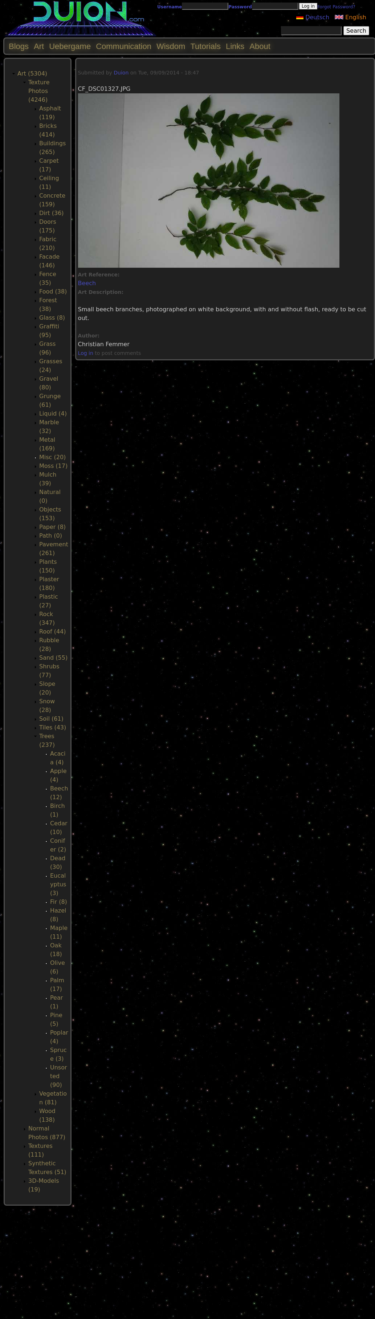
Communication (123, 46)
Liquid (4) (53, 413)
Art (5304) (32, 73)
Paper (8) (52, 526)
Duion (121, 73)
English (350, 17)
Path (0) (50, 535)
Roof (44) (52, 631)
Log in (85, 353)
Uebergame (70, 46)
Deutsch (312, 17)
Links (235, 46)
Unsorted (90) (58, 1076)
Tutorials (205, 46)
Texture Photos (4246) (39, 91)
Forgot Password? (336, 6)
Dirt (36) (51, 213)
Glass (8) (52, 317)
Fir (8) (58, 901)
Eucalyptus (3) (58, 884)
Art (39, 46)
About (259, 46)
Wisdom (170, 46)
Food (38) (53, 291)
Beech (87, 283)
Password (240, 6)
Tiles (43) (52, 727)
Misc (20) (52, 457)
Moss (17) (53, 465)
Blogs (19, 46)
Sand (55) (53, 657)
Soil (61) (51, 718)
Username (169, 6)
